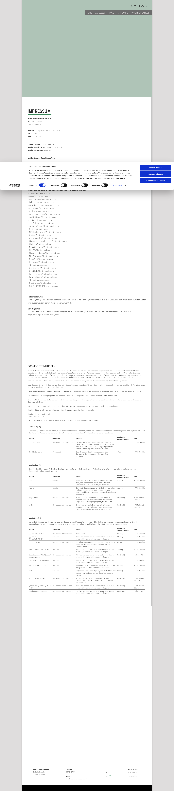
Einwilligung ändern (36, 416)
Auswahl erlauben (155, 12)
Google (55, 480)
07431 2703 (37, 133)
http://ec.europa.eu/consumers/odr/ (43, 315)
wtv (91, 788)
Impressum (132, 772)
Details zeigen (117, 23)
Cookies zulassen (156, 5)
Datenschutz (133, 776)
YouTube (55, 537)
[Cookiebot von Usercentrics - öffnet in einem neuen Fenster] (14, 23)
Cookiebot (84, 420)
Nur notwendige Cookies (155, 18)
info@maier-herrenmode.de (48, 130)
